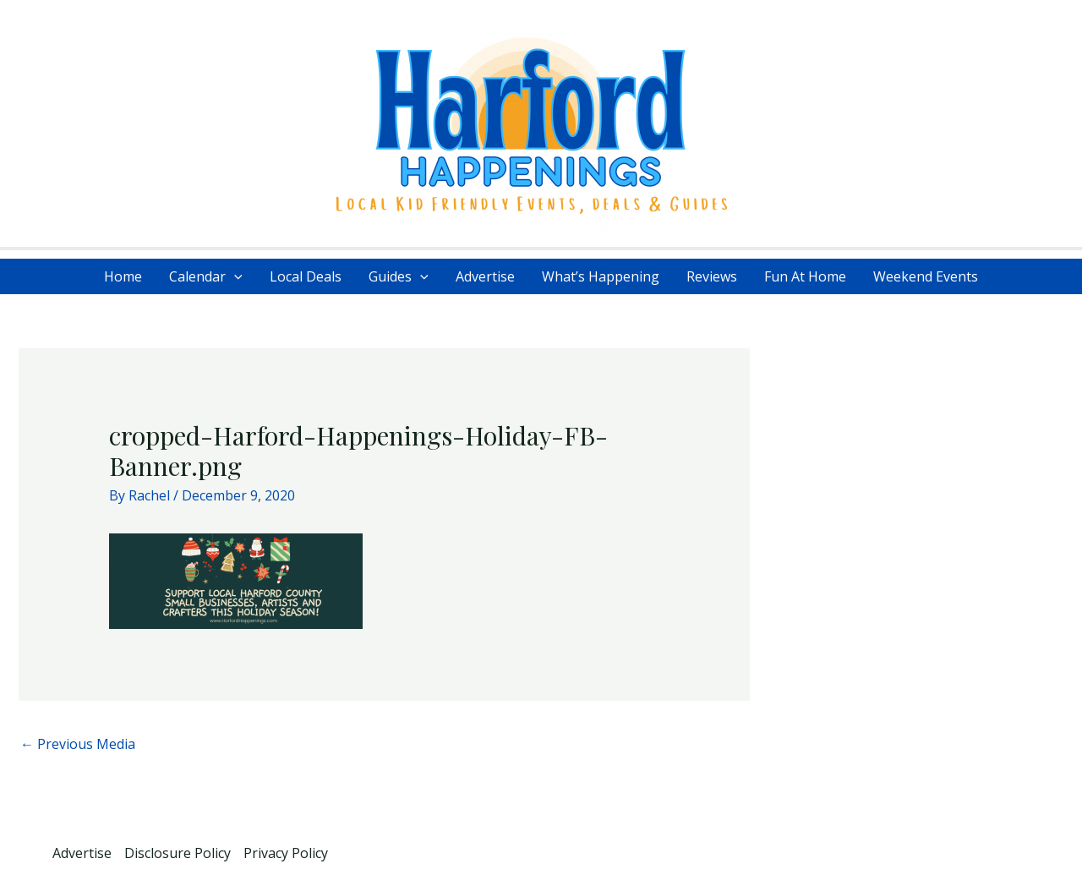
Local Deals (306, 276)
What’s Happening (600, 276)
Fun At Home (805, 276)
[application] (234, 276)
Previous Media (77, 744)
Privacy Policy (285, 853)
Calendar (206, 276)
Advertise (485, 276)
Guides (399, 276)
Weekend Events (925, 276)
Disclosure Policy (177, 853)
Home (123, 276)
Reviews (711, 276)
